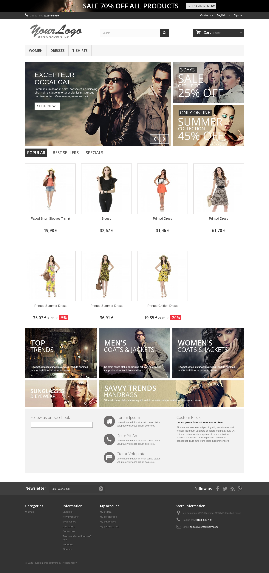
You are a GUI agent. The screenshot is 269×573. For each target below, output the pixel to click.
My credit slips (108, 516)
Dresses (57, 50)
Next (164, 139)
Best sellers (69, 521)
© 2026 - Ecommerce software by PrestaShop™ (51, 562)
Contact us (206, 15)
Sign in (238, 15)
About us (68, 544)
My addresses (108, 521)
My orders (106, 512)
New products (71, 516)
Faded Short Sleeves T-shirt (50, 218)
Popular (36, 152)
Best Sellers (66, 152)
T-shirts (80, 50)
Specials (94, 152)
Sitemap (67, 549)
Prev (155, 139)
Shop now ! (47, 106)
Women (36, 50)
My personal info (109, 526)
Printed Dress (162, 218)
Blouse (106, 218)
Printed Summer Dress (50, 306)
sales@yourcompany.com (204, 526)
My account (109, 506)
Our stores (69, 526)
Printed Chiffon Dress (162, 306)
